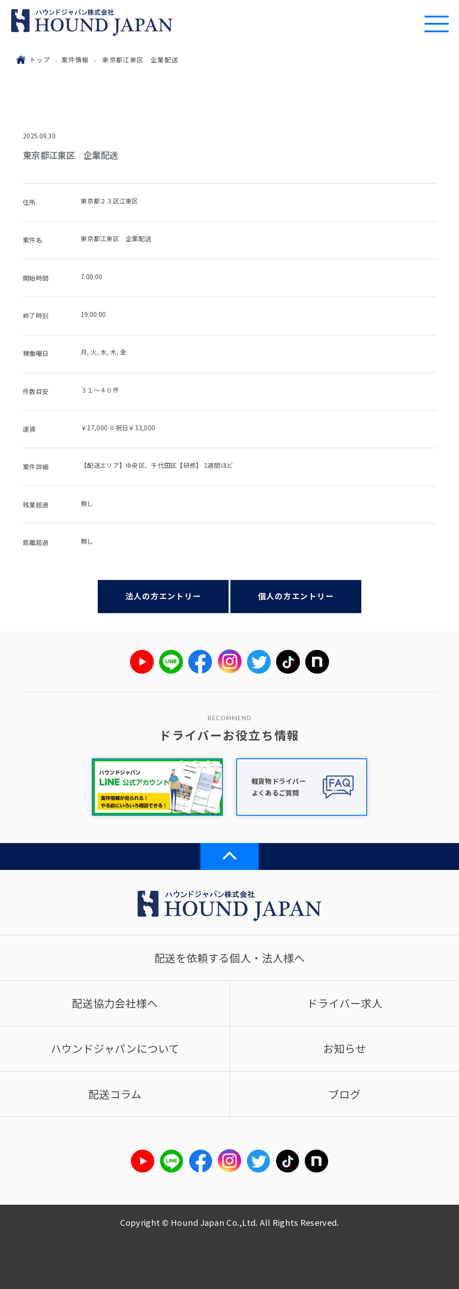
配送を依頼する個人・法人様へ (229, 957)
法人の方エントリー (163, 595)
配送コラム (115, 1094)
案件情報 (75, 59)
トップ (40, 59)
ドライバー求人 (344, 1003)
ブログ (345, 1094)
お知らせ (344, 1048)
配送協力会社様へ (115, 1003)
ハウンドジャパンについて (115, 1048)
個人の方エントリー (296, 595)
